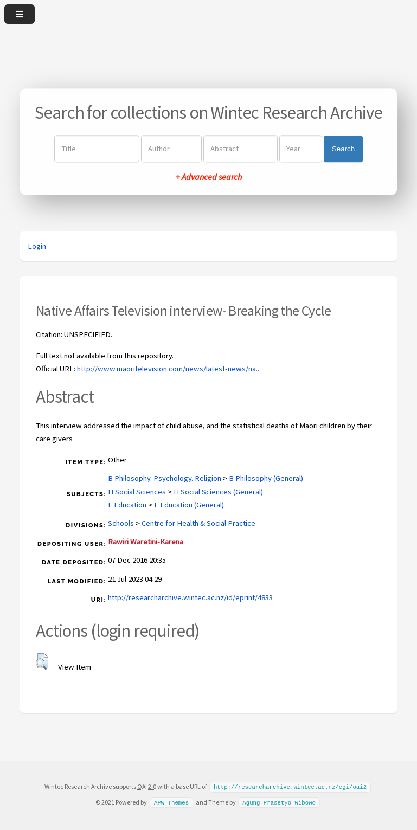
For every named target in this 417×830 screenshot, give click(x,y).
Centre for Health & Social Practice (198, 523)
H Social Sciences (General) (218, 492)
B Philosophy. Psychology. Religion (164, 478)
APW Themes (171, 802)
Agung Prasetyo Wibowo (279, 802)
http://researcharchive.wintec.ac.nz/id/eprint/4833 (190, 597)
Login (37, 246)
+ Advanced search (209, 177)
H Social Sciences (137, 492)
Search (343, 149)
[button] (42, 661)
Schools (121, 523)
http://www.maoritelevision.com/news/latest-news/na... (169, 369)
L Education (127, 505)
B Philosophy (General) (266, 478)
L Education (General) (189, 505)
